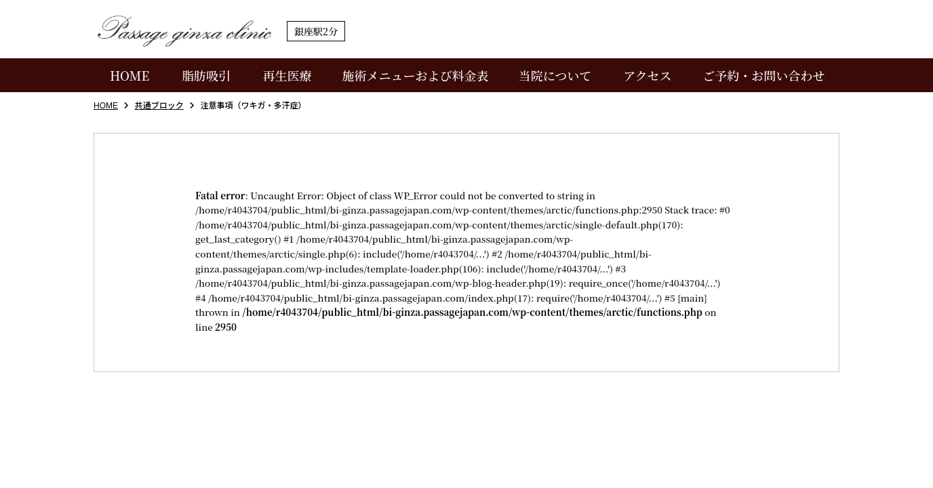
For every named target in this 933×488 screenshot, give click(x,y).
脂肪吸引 (206, 75)
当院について (555, 75)
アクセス (647, 75)
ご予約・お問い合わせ (763, 75)
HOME (129, 75)
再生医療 (287, 75)
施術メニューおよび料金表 (415, 75)
